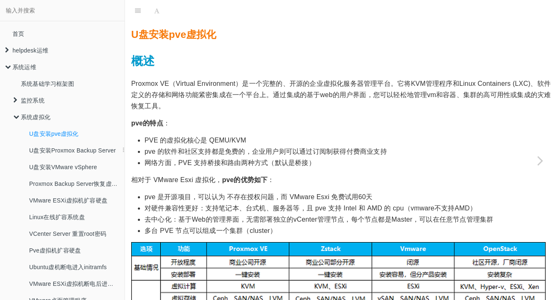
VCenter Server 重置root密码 (67, 233)
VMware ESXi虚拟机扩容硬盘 (68, 200)
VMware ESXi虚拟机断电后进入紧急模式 (77, 283)
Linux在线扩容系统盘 (57, 217)
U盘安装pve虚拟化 (54, 133)
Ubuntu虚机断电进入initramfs (68, 267)
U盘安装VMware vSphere (63, 167)
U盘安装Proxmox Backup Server (72, 150)
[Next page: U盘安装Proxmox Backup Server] (540, 160)
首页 (18, 33)
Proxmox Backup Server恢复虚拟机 (76, 183)
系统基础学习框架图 (47, 83)
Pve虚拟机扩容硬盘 (55, 250)
